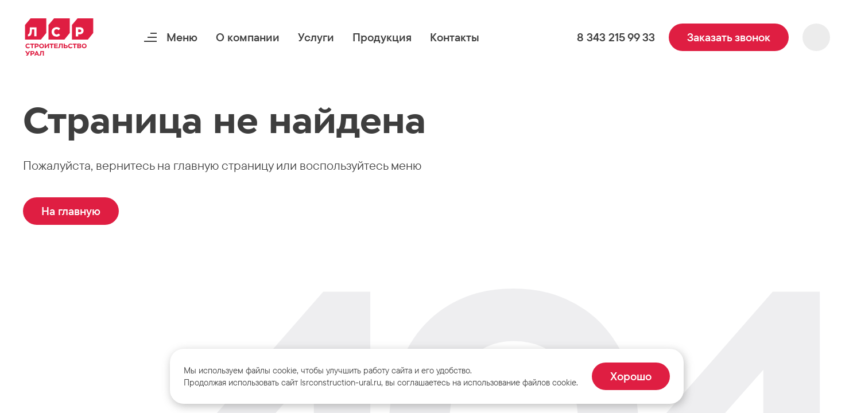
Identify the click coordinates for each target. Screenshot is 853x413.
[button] (248, 37)
